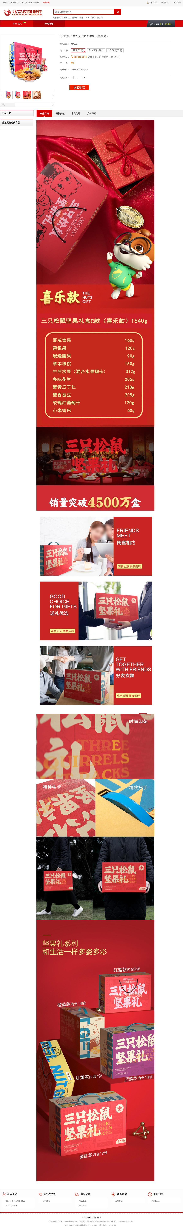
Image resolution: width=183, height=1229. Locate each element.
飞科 (87, 18)
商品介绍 (44, 113)
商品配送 (82, 1201)
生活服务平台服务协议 (15, 1201)
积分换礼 (19, 23)
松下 (81, 18)
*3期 (96, 50)
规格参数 (60, 113)
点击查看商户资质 (78, 69)
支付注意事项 (11, 1205)
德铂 (93, 18)
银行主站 (177, 2)
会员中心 (165, 2)
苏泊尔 (100, 18)
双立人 (67, 18)
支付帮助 (91, 113)
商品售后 (82, 1205)
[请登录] (46, 2)
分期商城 (49, 23)
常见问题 (75, 113)
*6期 (115, 50)
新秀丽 (75, 18)
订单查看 (46, 1201)
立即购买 (119, 1201)
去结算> (168, 24)
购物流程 (156, 1201)
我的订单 (154, 2)
